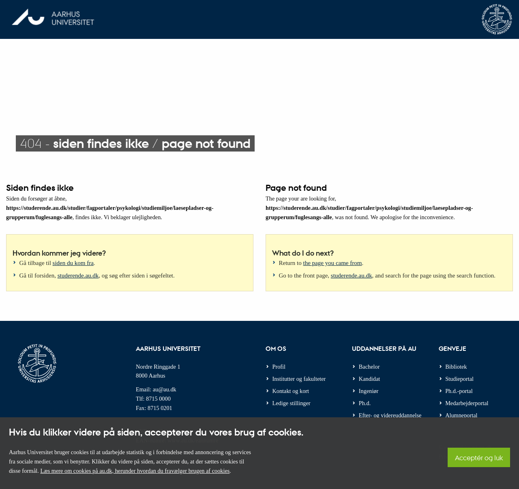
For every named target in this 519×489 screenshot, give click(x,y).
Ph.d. (365, 403)
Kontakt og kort (290, 391)
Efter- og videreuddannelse (390, 415)
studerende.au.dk (78, 275)
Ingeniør (368, 391)
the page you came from (332, 263)
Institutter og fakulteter (299, 379)
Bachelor (369, 366)
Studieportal (459, 379)
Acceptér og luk (479, 457)
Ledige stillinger (291, 403)
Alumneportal (461, 415)
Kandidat (369, 379)
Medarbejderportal (466, 403)
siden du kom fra (73, 263)
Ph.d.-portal (459, 391)
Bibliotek (456, 366)
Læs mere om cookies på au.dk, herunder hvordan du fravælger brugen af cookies (134, 471)
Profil (279, 366)
